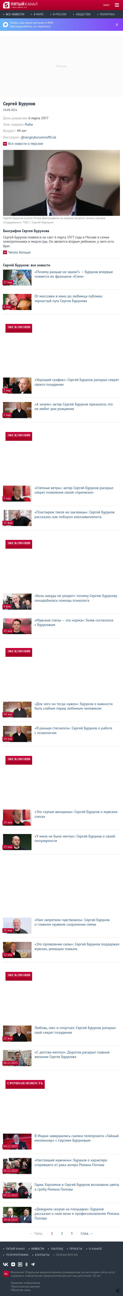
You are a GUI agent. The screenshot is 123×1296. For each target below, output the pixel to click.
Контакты (42, 1255)
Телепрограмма (17, 1255)
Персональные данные (25, 1286)
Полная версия (67, 1255)
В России (59, 14)
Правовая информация (25, 1283)
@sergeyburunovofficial (38, 137)
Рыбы (29, 124)
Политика (107, 14)
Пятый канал (15, 1249)
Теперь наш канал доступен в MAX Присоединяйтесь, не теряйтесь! (31, 24)
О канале (95, 1249)
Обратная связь (21, 1290)
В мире (39, 14)
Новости (37, 1249)
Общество (83, 14)
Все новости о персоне (25, 144)
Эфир (106, 5)
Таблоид (57, 1249)
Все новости (15, 14)
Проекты (76, 1249)
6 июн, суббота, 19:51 (19, 7)
